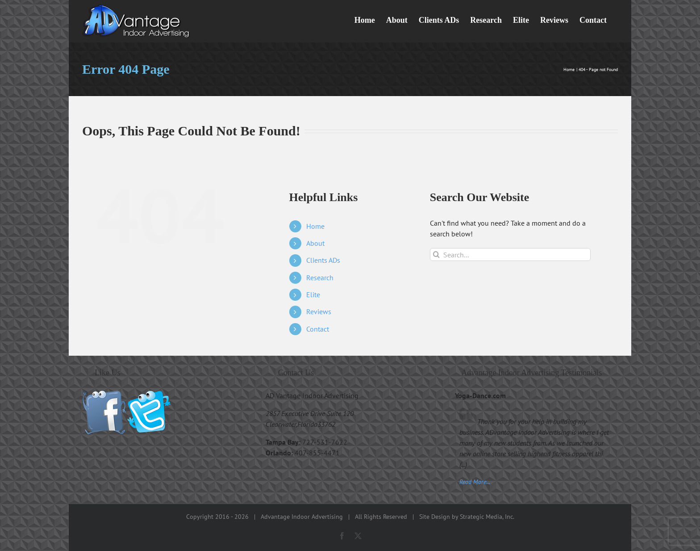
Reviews (318, 311)
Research (319, 277)
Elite (313, 294)
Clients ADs (323, 260)
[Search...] (510, 254)
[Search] (436, 254)
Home (315, 226)
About (315, 243)
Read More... (474, 481)
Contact (317, 328)
